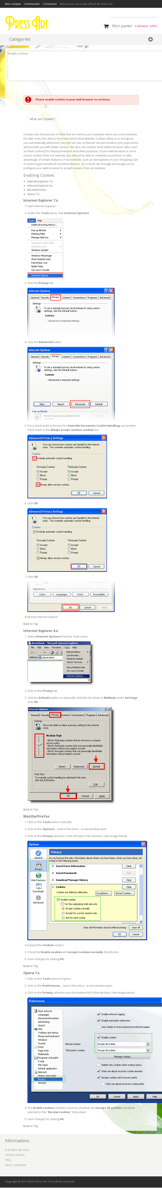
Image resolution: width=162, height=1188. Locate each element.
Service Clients (15, 1155)
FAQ (8, 1160)
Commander (32, 4)
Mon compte (13, 4)
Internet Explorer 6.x (40, 186)
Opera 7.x (33, 194)
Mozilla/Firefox (36, 190)
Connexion (50, 4)
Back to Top (30, 624)
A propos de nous (17, 1150)
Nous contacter (15, 1165)
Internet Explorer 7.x (40, 182)
